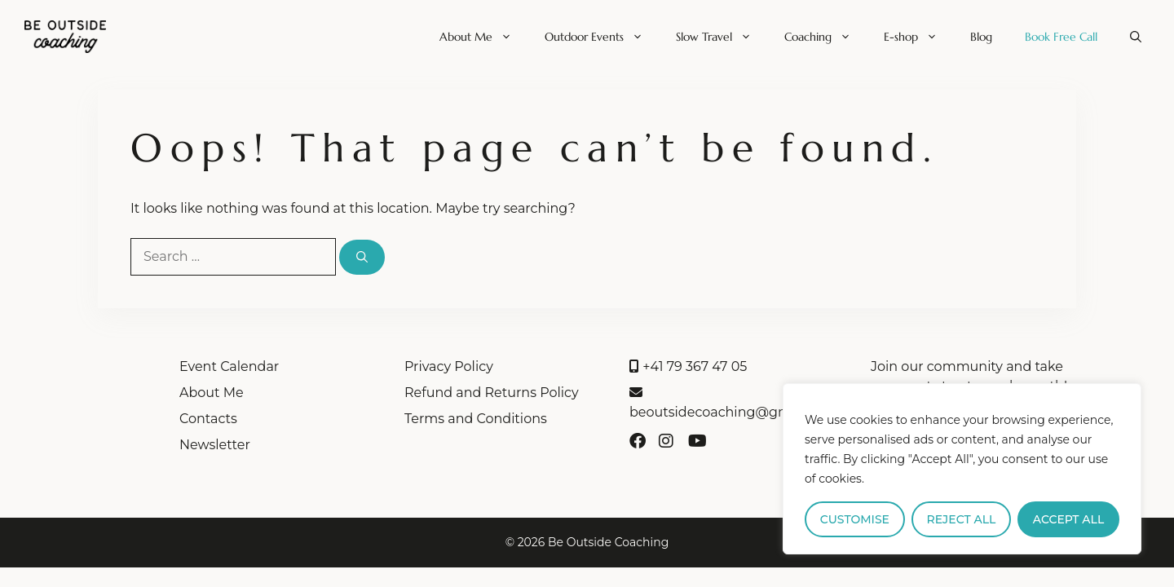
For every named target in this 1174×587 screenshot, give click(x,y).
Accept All (1068, 519)
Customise (854, 519)
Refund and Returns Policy (491, 392)
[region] (962, 468)
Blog (981, 36)
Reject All (961, 519)
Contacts (208, 418)
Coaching (825, 36)
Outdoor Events (602, 36)
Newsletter (214, 444)
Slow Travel (722, 36)
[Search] (362, 257)
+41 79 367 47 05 (688, 366)
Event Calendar (229, 366)
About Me (483, 36)
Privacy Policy (448, 366)
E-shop (919, 36)
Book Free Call (1061, 36)
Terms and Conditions (475, 418)
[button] (1136, 36)
